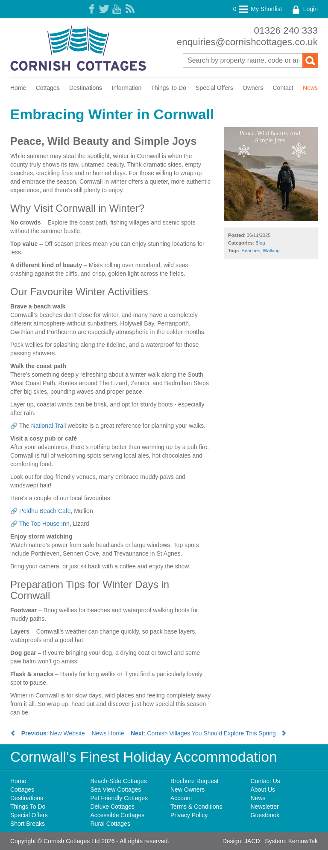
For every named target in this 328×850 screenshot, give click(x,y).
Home (18, 87)
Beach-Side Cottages (119, 781)
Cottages (48, 87)
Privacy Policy (189, 815)
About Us (263, 789)
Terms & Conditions (196, 806)
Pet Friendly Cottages (119, 798)
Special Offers (214, 87)
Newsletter (265, 806)
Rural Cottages (110, 823)
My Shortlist (257, 9)
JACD (252, 841)
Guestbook (265, 815)
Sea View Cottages (116, 789)
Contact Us (265, 781)
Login (304, 9)
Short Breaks (27, 823)
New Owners (187, 789)
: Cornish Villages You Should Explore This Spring (209, 733)
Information (126, 87)
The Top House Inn (44, 523)
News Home (107, 733)
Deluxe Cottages (113, 806)
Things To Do (168, 87)
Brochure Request (194, 781)
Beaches (251, 250)
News (310, 87)
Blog (260, 242)
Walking (271, 250)
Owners (253, 87)
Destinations (85, 87)
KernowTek (303, 841)
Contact (283, 87)
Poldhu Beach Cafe (45, 510)
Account (181, 798)
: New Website (47, 733)
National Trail (48, 425)
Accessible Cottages (118, 815)
